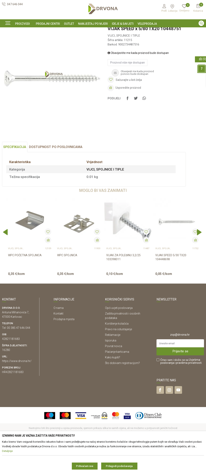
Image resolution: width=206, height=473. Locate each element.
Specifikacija (14, 174)
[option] (103, 31)
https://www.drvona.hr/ (17, 388)
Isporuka (110, 367)
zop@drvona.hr (180, 362)
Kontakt (58, 340)
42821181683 (11, 366)
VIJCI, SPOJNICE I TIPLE (69, 39)
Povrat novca (113, 373)
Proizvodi (7, 39)
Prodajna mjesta (64, 346)
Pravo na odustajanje (118, 356)
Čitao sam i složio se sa (181, 389)
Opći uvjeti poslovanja (119, 335)
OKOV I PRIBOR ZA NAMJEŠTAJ (34, 39)
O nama (59, 335)
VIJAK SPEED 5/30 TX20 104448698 (170, 284)
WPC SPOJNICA (67, 282)
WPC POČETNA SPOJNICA (25, 282)
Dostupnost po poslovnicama (55, 174)
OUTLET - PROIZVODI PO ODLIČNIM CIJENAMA (102, 31)
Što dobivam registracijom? (122, 390)
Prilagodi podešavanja (119, 466)
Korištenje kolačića (117, 351)
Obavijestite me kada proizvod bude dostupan (138, 80)
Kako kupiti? (112, 384)
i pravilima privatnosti (188, 390)
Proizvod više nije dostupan (127, 90)
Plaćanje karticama (117, 379)
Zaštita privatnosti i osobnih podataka (122, 343)
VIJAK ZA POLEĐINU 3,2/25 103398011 (123, 284)
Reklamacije (112, 362)
